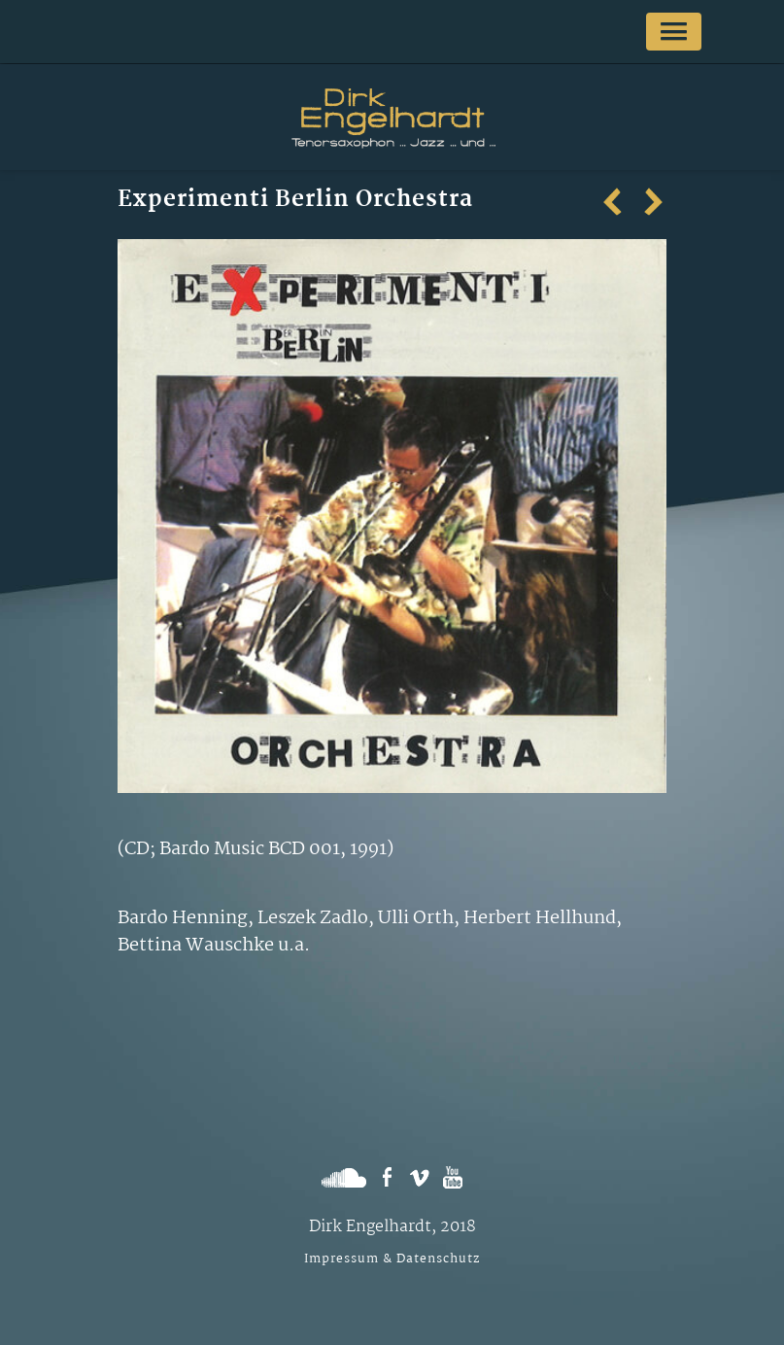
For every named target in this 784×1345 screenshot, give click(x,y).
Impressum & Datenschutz (392, 1259)
